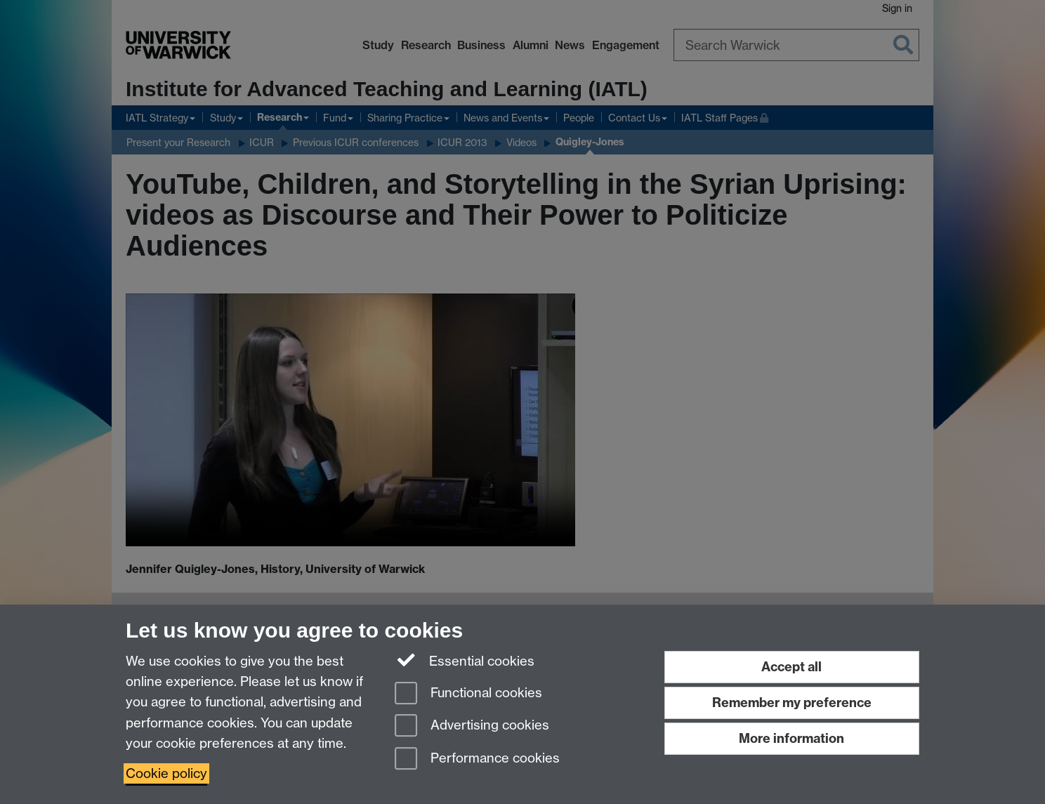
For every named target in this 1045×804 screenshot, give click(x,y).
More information (791, 738)
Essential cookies (464, 660)
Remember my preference (792, 702)
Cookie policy (166, 773)
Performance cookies (477, 759)
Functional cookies (468, 694)
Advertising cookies (472, 726)
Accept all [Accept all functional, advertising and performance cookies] (791, 667)
